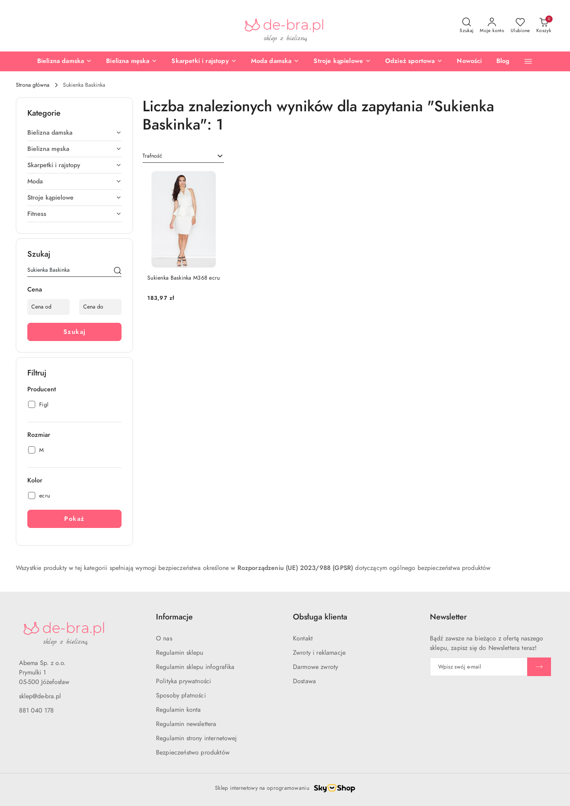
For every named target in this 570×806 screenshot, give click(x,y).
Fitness (74, 214)
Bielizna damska (74, 132)
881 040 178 (36, 710)
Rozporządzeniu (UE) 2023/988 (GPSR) (295, 568)
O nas (164, 638)
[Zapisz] (539, 666)
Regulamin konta (178, 709)
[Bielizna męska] (131, 61)
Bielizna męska (74, 149)
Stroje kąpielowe (74, 197)
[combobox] (183, 156)
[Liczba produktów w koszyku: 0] (543, 26)
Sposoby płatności (181, 695)
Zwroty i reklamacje (319, 652)
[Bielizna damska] (64, 61)
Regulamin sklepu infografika (195, 667)
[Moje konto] (492, 26)
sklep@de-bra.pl (40, 696)
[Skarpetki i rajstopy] (203, 61)
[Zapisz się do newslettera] (478, 666)
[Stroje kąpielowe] (342, 61)
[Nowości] (469, 61)
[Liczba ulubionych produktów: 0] (520, 26)
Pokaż (74, 518)
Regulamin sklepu (179, 652)
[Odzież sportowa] (414, 61)
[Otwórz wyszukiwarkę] (466, 26)
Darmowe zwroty (315, 667)
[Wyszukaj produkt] (74, 271)
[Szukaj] (118, 271)
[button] (528, 61)
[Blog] (503, 61)
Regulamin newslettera (186, 724)
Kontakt (303, 638)
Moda (74, 181)
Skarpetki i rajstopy (74, 165)
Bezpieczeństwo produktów (193, 752)
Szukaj (74, 332)
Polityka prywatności (183, 681)
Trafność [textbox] (152, 156)
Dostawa (304, 681)
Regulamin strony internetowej (196, 738)
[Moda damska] (275, 61)
